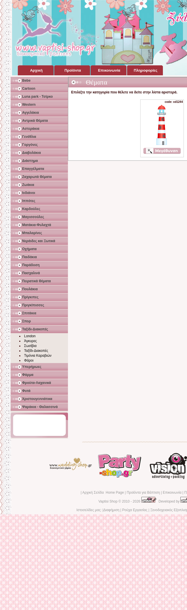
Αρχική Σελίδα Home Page (103, 493)
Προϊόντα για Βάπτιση (143, 493)
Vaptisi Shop (108, 501)
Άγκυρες (30, 341)
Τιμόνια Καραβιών (38, 356)
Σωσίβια (30, 346)
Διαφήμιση (111, 510)
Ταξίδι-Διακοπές (36, 351)
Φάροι (29, 360)
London (30, 336)
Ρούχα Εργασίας (134, 510)
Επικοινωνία (172, 493)
